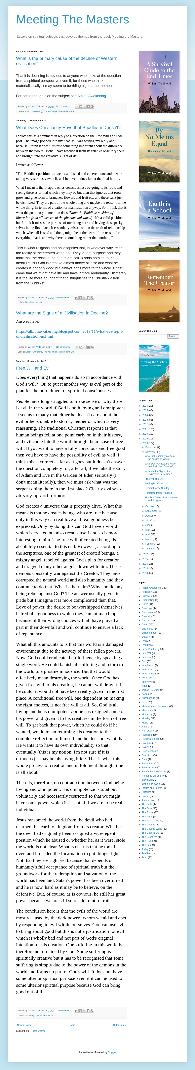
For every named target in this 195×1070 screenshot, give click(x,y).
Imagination (148, 665)
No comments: (63, 106)
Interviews (147, 681)
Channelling (148, 600)
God (144, 661)
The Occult (147, 841)
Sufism (145, 796)
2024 (146, 415)
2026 (146, 405)
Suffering (29, 1015)
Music (145, 722)
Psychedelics (149, 751)
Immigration (148, 669)
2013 (146, 573)
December (151, 447)
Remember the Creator (154, 771)
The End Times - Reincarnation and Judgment (161, 499)
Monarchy (147, 714)
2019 (146, 438)
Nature (145, 726)
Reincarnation (149, 767)
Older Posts (119, 1025)
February (150, 543)
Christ (39, 302)
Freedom (146, 657)
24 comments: (63, 1010)
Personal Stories (150, 739)
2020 (146, 433)
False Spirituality (150, 649)
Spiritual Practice (151, 783)
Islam (145, 685)
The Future (148, 812)
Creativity (147, 616)
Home (72, 1025)
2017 (146, 554)
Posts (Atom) (38, 1031)
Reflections (148, 763)
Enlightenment (149, 632)
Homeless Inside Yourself (158, 493)
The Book (147, 808)
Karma (145, 694)
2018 (146, 443)
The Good (147, 816)
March (149, 539)
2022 (146, 424)
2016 (146, 559)
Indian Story (148, 673)
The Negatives (149, 837)
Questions (147, 755)
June (148, 525)
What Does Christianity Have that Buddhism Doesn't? (68, 127)
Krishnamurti (148, 698)
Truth (144, 857)
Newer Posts (24, 1025)
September (151, 511)
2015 (146, 563)
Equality (146, 636)
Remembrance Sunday (157, 488)
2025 (146, 410)
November (151, 452)
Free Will (146, 653)
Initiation (146, 677)
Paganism (147, 734)
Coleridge (147, 608)
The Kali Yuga (50, 111)
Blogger (112, 1052)
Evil (144, 641)
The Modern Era (66, 111)
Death (145, 624)
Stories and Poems (152, 788)
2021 (146, 429)
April (148, 534)
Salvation (147, 779)
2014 (146, 568)
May (148, 529)
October (150, 506)
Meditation (147, 710)
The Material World (44, 1015)
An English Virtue (154, 483)
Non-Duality (148, 730)
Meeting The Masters (72, 19)
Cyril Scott (147, 620)
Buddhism (30, 302)
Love (144, 702)
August (149, 515)
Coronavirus (148, 612)
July (147, 520)
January (150, 548)
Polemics (147, 743)
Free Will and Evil (33, 368)
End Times (147, 628)
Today (145, 849)
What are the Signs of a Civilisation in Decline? (62, 312)
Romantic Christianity (153, 775)
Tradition (146, 853)
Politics (145, 747)
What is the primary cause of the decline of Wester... (160, 457)
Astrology (147, 591)
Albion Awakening (91, 96)
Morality (146, 718)
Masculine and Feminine (155, 706)
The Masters (148, 824)
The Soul (146, 845)
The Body (147, 804)
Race (144, 759)
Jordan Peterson (150, 690)
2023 (146, 419)
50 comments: (63, 297)
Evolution (147, 645)
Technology (148, 800)
